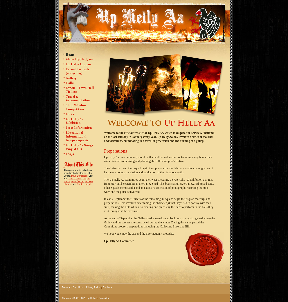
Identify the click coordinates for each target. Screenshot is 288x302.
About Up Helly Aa (79, 59)
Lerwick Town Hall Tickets (80, 89)
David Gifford (75, 178)
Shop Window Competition (76, 107)
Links (70, 114)
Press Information (79, 127)
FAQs (70, 153)
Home (70, 54)
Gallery (71, 78)
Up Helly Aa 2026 (78, 64)
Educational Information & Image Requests (77, 136)
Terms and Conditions (72, 287)
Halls (70, 82)
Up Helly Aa (130, 15)
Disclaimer (108, 287)
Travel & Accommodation (78, 98)
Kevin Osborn (77, 181)
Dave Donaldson (79, 176)
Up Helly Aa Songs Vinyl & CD (79, 147)
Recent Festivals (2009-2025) (77, 71)
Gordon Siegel (84, 184)
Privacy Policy (93, 287)
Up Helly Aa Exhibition (74, 121)
